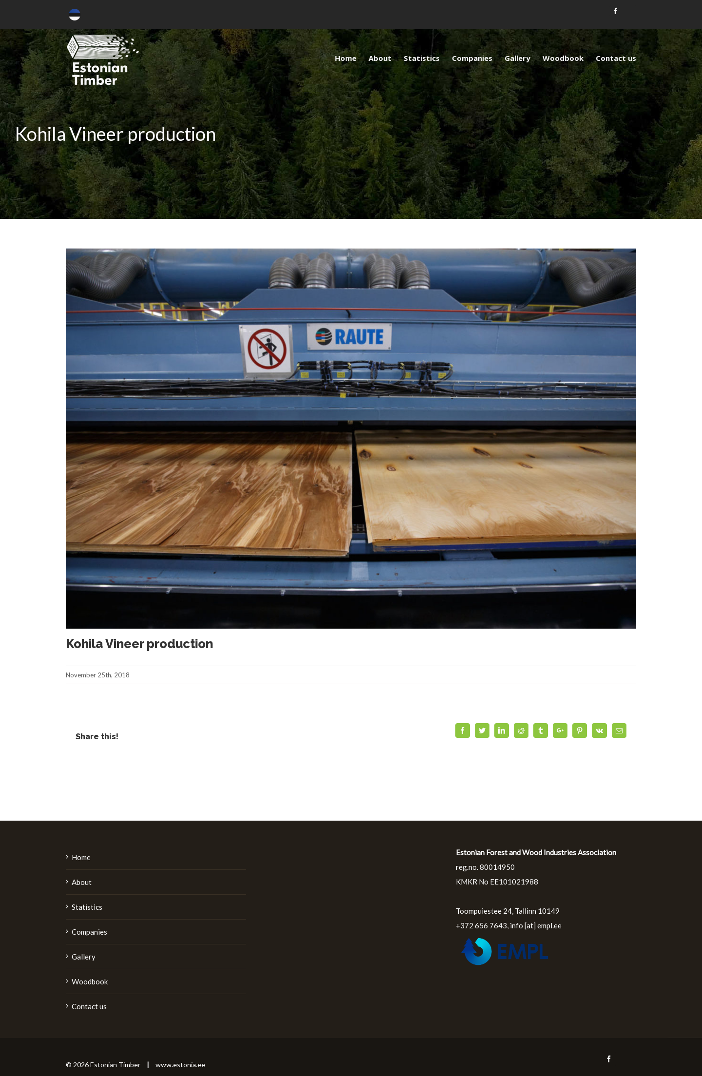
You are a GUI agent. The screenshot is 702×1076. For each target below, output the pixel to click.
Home (81, 857)
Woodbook (90, 981)
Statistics (87, 907)
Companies (89, 931)
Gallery (84, 956)
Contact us (89, 1006)
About (82, 882)
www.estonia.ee (180, 1064)
